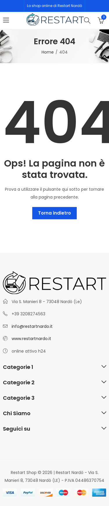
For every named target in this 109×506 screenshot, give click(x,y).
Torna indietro (54, 213)
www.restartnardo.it (31, 339)
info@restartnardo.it (32, 326)
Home (48, 52)
